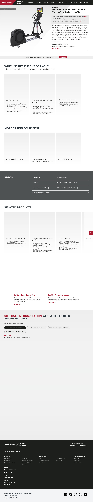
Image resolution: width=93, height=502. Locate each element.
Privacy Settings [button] (17, 493)
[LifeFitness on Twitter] (80, 495)
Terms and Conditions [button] (10, 495)
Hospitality (7, 460)
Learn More (17, 304)
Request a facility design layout (58, 327)
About (6, 467)
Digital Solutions (60, 458)
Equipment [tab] (38, 2)
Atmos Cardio (59, 460)
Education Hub (78, 462)
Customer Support (36, 327)
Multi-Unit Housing (9, 462)
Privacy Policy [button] (28, 493)
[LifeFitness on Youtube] (85, 495)
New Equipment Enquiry (15, 327)
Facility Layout (77, 458)
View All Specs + (56, 48)
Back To (7, 5)
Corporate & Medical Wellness (27, 463)
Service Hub (77, 460)
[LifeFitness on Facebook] (70, 495)
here (85, 16)
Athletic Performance (27, 460)
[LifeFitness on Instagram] (75, 495)
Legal (6, 475)
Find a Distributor (10, 470)
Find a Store (8, 472)
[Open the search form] (76, 2)
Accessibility (8, 477)
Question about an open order (15, 331)
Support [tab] (45, 2)
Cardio (40, 458)
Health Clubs (7, 458)
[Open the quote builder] (81, 2)
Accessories (42, 462)
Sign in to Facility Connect (10, 483)
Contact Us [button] (7, 493)
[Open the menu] (86, 2)
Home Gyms (25, 458)
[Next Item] (91, 233)
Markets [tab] (30, 2)
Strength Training (44, 460)
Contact (52, 2)
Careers (6, 480)
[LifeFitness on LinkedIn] (66, 495)
